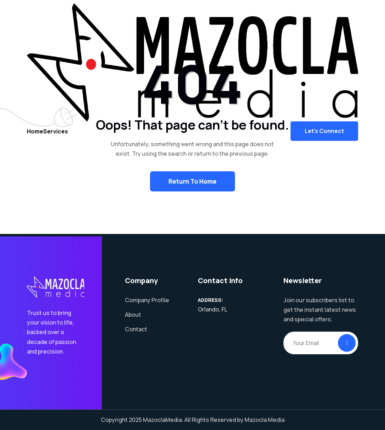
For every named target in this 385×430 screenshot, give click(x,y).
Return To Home (192, 181)
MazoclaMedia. (163, 420)
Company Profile (147, 300)
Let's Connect (324, 137)
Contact (136, 329)
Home (37, 136)
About (133, 315)
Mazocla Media (265, 420)
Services (60, 136)
